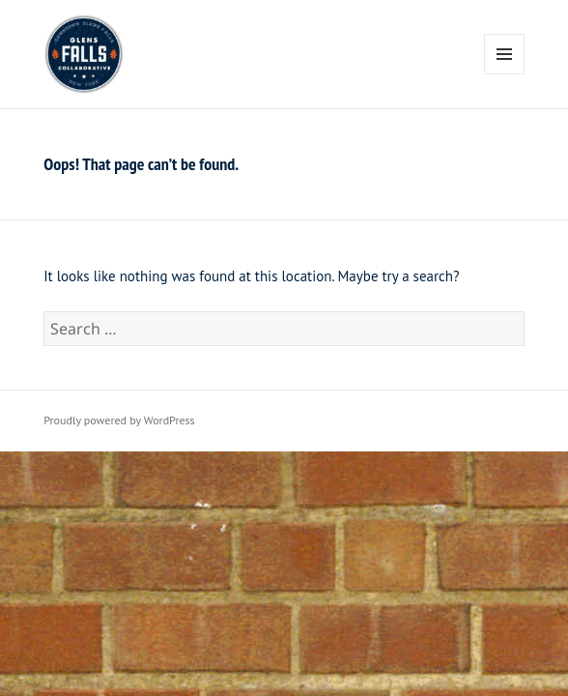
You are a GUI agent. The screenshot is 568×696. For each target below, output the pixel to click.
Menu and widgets (505, 73)
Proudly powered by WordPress (118, 420)
